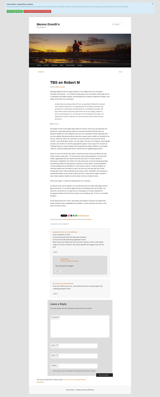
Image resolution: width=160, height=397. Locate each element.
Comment (55, 317)
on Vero (46, 65)
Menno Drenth (73, 219)
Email (55, 355)
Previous (40, 72)
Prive (65, 219)
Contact (80, 65)
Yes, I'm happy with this (15, 11)
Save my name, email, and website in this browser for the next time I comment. (74, 371)
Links (61, 65)
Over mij (54, 65)
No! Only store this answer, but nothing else (37, 11)
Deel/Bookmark (83, 216)
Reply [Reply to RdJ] (56, 294)
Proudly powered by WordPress (85, 390)
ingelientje (56, 232)
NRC (56, 124)
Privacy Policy (70, 65)
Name (55, 345)
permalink (88, 219)
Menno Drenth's (48, 24)
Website (54, 365)
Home (39, 65)
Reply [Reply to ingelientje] (56, 252)
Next (121, 72)
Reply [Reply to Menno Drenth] (58, 271)
